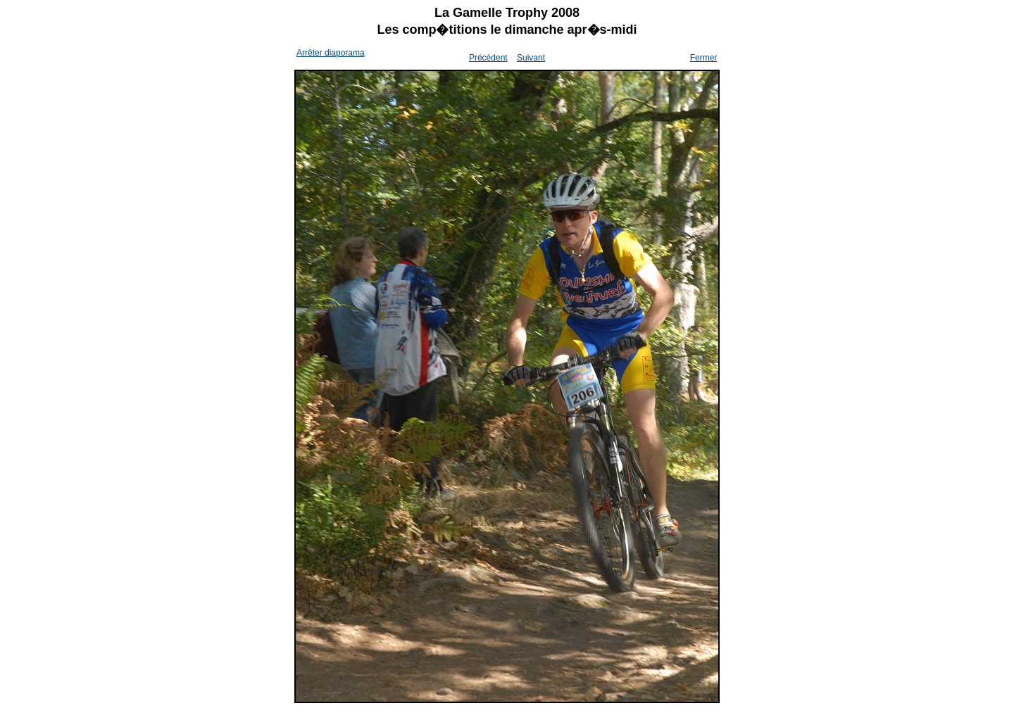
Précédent (488, 58)
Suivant (531, 58)
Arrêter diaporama (330, 53)
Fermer (704, 58)
